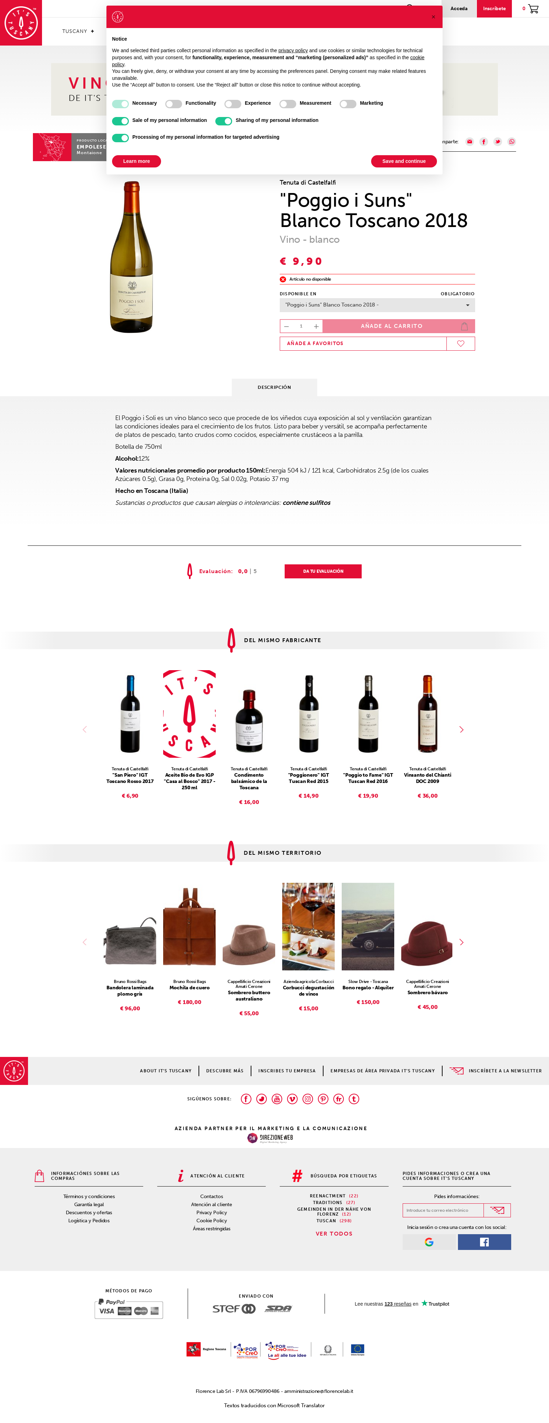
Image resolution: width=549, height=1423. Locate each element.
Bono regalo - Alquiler (368, 988)
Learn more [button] (136, 161)
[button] (433, 16)
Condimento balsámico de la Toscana (249, 781)
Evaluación (215, 571)
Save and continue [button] (404, 161)
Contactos (211, 1196)
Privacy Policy (211, 1213)
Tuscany (74, 31)
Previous (86, 729)
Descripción (274, 387)
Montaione (89, 152)
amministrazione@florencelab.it (318, 1391)
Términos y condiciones (89, 1196)
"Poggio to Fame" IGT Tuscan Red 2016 (368, 778)
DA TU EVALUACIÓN (323, 571)
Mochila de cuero (189, 988)
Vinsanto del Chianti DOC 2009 (427, 778)
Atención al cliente (211, 1205)
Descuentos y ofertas (89, 1213)
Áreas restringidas (211, 1229)
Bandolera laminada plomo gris (129, 991)
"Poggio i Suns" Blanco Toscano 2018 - (377, 305)
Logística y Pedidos (89, 1221)
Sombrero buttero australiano (249, 996)
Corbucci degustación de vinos (309, 991)
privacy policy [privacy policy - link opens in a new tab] (293, 50)
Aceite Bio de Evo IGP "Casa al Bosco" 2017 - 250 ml (189, 781)
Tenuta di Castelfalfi (308, 182)
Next (462, 729)
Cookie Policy (211, 1221)
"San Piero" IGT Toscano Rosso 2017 (130, 778)
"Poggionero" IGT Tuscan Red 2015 (308, 778)
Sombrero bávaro (428, 993)
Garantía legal (89, 1205)
